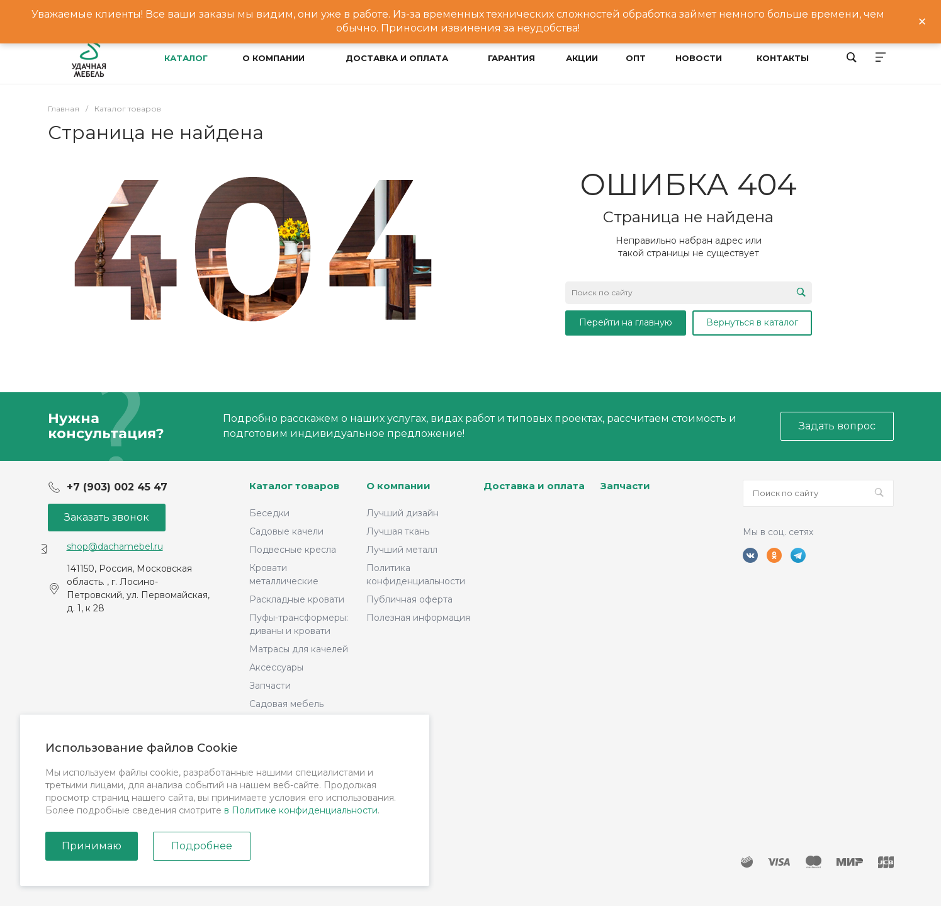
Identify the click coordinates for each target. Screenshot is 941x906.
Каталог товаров (294, 486)
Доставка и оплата (534, 486)
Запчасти (270, 685)
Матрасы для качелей (298, 649)
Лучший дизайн (402, 513)
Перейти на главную (625, 322)
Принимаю (91, 846)
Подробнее (201, 846)
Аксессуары (276, 667)
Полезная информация (418, 617)
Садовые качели (286, 531)
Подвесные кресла (292, 549)
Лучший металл (401, 549)
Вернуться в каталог (752, 322)
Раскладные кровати (296, 599)
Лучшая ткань (397, 531)
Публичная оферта (409, 599)
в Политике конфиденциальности (301, 810)
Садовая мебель (286, 704)
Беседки (269, 513)
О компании (398, 486)
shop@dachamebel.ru (115, 546)
